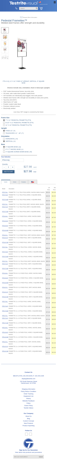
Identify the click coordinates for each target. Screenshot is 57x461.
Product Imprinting (28, 425)
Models (5, 182)
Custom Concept (28, 421)
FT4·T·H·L (5, 247)
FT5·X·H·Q (5, 332)
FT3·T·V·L (5, 204)
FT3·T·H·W (5, 199)
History (28, 398)
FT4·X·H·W (5, 282)
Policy (29, 403)
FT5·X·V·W (5, 351)
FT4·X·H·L (5, 273)
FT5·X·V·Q (5, 346)
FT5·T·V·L (5, 315)
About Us (28, 416)
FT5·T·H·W (5, 311)
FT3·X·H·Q (5, 221)
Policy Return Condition (28, 391)
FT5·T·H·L (5, 301)
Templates (23, 182)
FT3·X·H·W (5, 230)
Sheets (14, 182)
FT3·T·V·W (5, 211)
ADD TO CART (8, 171)
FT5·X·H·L (5, 327)
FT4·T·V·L (5, 261)
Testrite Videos (28, 408)
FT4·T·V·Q (5, 264)
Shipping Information (28, 389)
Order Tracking (28, 394)
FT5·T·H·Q (5, 306)
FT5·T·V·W (5, 323)
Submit (41, 456)
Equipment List (28, 396)
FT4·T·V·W (5, 268)
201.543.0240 (27, 376)
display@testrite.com (28, 378)
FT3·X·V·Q (5, 237)
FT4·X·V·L (5, 287)
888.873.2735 (17, 376)
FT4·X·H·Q (5, 278)
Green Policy (28, 405)
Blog (28, 418)
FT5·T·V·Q (5, 318)
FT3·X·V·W (5, 242)
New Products (28, 423)
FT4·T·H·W (5, 256)
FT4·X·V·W (5, 297)
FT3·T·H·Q (5, 195)
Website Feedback (28, 401)
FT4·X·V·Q (5, 292)
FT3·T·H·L (5, 192)
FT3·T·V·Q (5, 207)
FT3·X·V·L (5, 235)
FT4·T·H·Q (5, 252)
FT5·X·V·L (5, 341)
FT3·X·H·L (5, 216)
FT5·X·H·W (5, 337)
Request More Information (30, 17)
